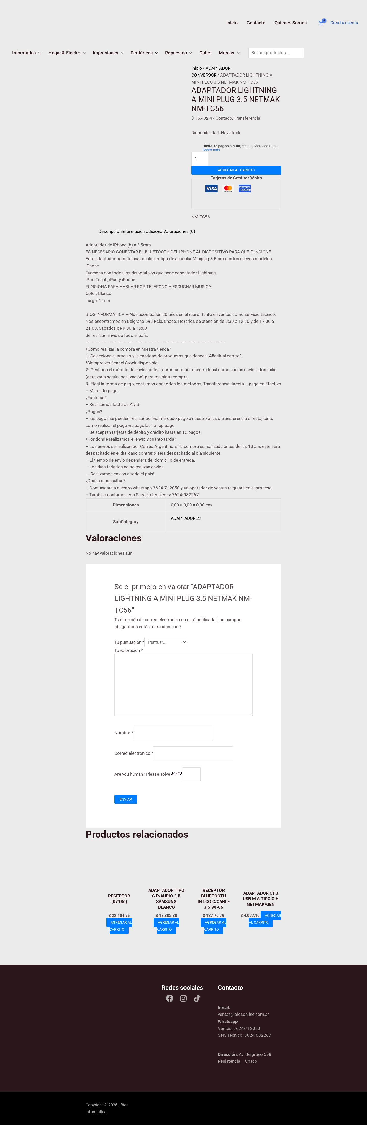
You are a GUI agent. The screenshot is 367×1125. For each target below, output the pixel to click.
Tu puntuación (129, 642)
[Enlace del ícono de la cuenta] (344, 22)
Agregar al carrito (236, 170)
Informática (26, 52)
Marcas (229, 52)
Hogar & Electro (67, 52)
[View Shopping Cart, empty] (320, 23)
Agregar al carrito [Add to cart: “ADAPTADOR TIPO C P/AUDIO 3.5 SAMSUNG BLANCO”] (168, 925)
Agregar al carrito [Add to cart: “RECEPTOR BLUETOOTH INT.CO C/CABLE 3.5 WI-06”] (215, 925)
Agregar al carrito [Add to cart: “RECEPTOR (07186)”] (121, 925)
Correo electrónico (133, 753)
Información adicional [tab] (142, 231)
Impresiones (108, 52)
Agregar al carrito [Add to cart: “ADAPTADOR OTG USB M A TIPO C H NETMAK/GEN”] (262, 925)
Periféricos (144, 52)
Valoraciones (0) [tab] (179, 231)
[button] (38, 52)
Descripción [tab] (110, 231)
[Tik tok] (197, 998)
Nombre (123, 732)
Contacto (256, 23)
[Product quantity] (199, 159)
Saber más (211, 150)
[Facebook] (169, 998)
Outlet (205, 52)
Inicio (232, 23)
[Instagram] (183, 998)
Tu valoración (128, 650)
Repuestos (178, 52)
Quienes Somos (290, 23)
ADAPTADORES (186, 518)
